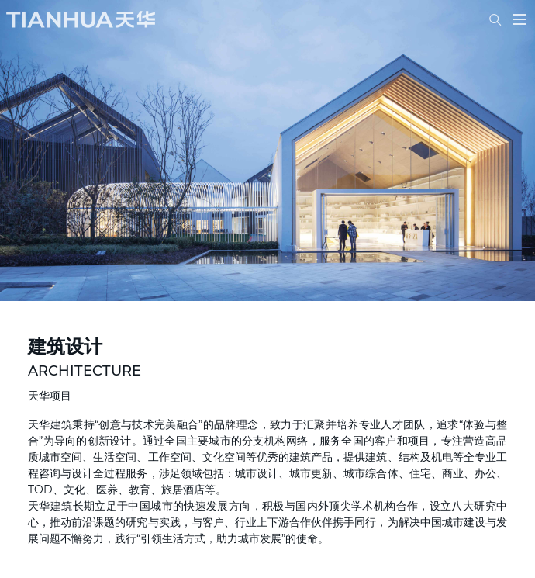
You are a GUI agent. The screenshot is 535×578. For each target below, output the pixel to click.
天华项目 (49, 396)
